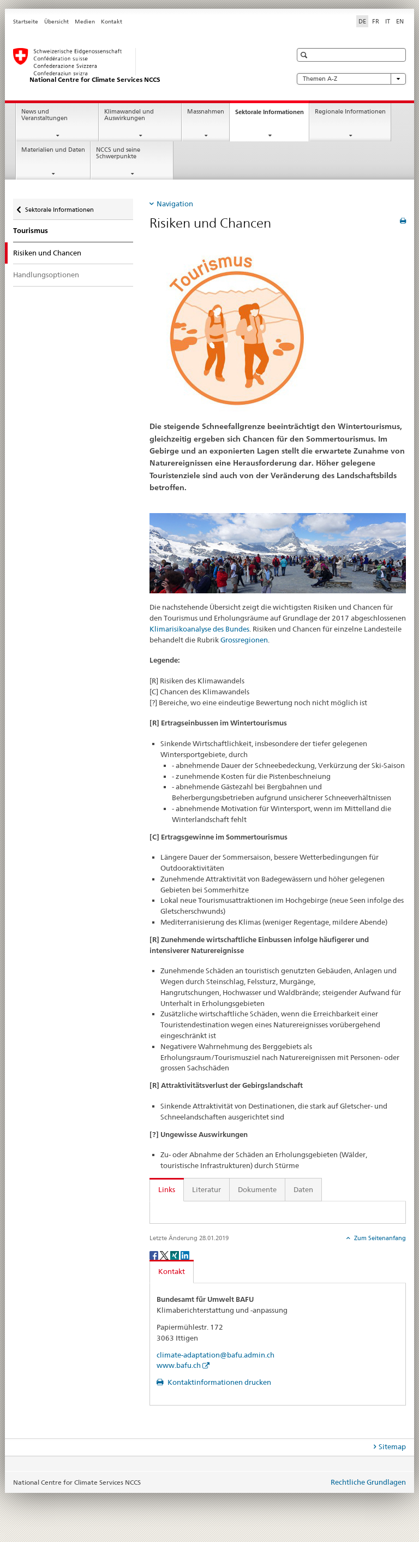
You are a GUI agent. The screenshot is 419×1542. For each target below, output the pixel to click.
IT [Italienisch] (387, 21)
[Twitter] (165, 1255)
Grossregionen (244, 639)
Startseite (25, 22)
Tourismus (30, 230)
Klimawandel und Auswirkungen (129, 115)
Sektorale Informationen (272, 115)
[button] (305, 55)
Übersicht (56, 22)
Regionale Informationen (350, 111)
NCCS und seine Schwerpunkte (118, 153)
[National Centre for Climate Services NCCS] (141, 66)
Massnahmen (205, 111)
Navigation (175, 203)
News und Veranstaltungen (44, 115)
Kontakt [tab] (171, 1271)
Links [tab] (166, 1189)
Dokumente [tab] (257, 1189)
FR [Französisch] (375, 21)
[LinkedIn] (185, 1255)
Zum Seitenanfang (379, 1238)
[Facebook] (154, 1255)
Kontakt (111, 22)
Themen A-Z (351, 79)
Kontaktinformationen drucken (218, 1382)
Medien (85, 22)
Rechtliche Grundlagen (368, 1482)
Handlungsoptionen (46, 274)
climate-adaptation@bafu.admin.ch (215, 1354)
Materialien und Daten (53, 149)
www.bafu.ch (179, 1365)
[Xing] (175, 1255)
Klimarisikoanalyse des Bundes (199, 628)
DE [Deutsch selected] (362, 21)
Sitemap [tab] (392, 1446)
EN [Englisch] (400, 21)
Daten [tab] (303, 1189)
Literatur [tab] (206, 1189)
